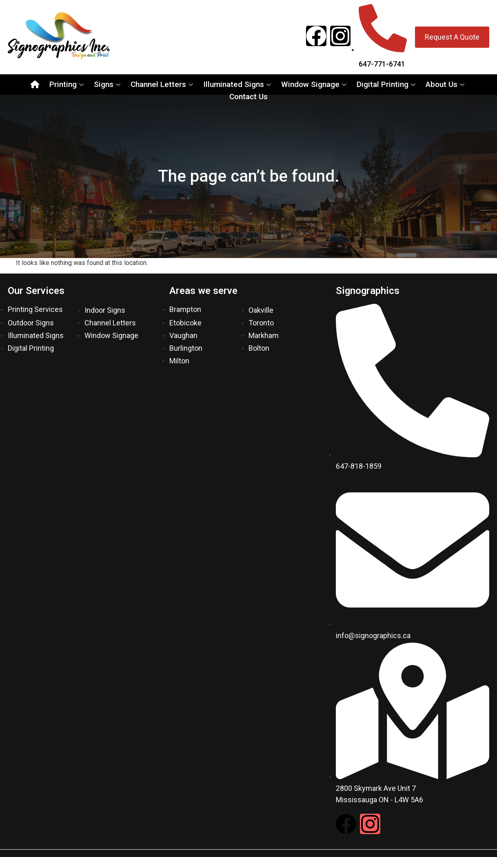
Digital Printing (387, 84)
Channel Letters (163, 84)
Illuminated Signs (238, 84)
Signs (108, 84)
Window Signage (314, 84)
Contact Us (248, 96)
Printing (67, 84)
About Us (446, 84)
